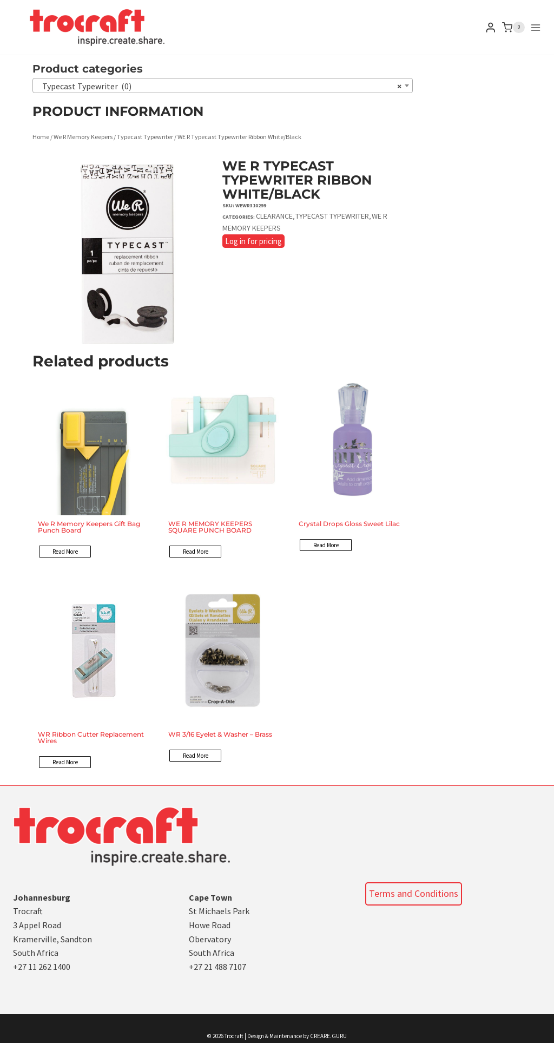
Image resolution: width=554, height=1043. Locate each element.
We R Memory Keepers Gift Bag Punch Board (89, 527)
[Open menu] (535, 27)
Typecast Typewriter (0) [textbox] (219, 86)
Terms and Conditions (413, 893)
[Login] (491, 27)
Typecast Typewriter (145, 137)
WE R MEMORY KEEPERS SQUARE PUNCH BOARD (210, 527)
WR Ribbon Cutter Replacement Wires (91, 737)
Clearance (274, 216)
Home (40, 137)
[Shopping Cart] (513, 28)
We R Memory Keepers (83, 137)
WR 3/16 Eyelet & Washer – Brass (220, 734)
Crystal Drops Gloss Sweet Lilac (349, 524)
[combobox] (222, 85)
